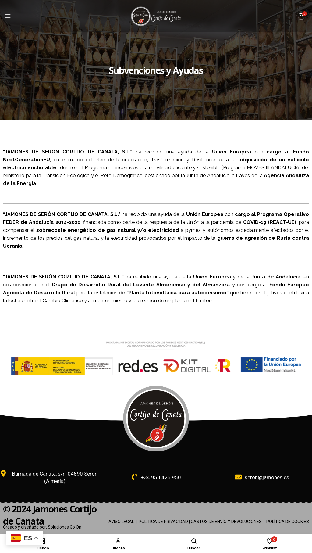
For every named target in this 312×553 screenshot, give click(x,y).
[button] (301, 16)
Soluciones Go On (64, 527)
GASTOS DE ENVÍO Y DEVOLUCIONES (226, 521)
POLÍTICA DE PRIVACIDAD (163, 521)
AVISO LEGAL (121, 521)
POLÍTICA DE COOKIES (287, 521)
